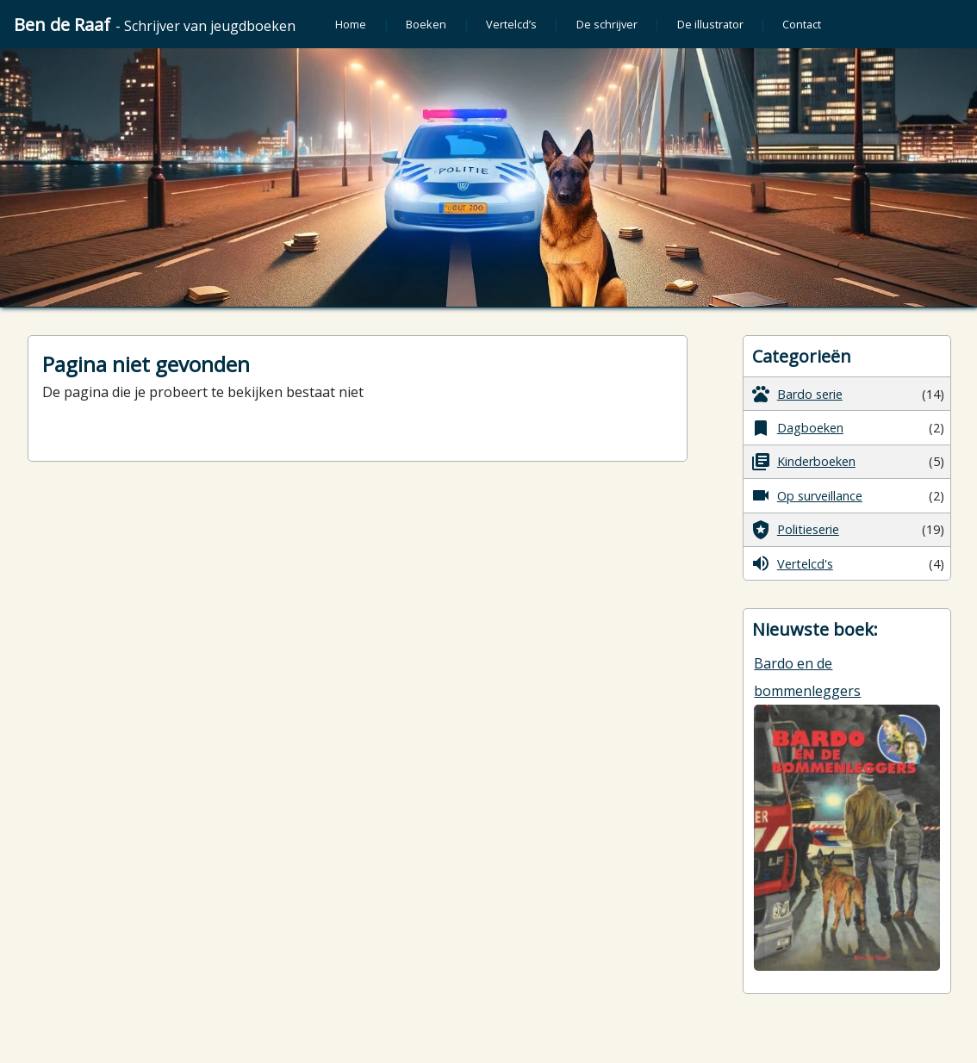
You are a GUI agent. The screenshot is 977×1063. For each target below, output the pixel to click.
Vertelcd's (791, 563)
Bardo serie (796, 393)
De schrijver (607, 24)
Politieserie (794, 529)
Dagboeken (796, 428)
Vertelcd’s (511, 24)
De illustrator (710, 24)
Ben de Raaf (155, 24)
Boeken (426, 24)
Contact (801, 24)
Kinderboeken (803, 461)
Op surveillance (806, 495)
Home (350, 24)
